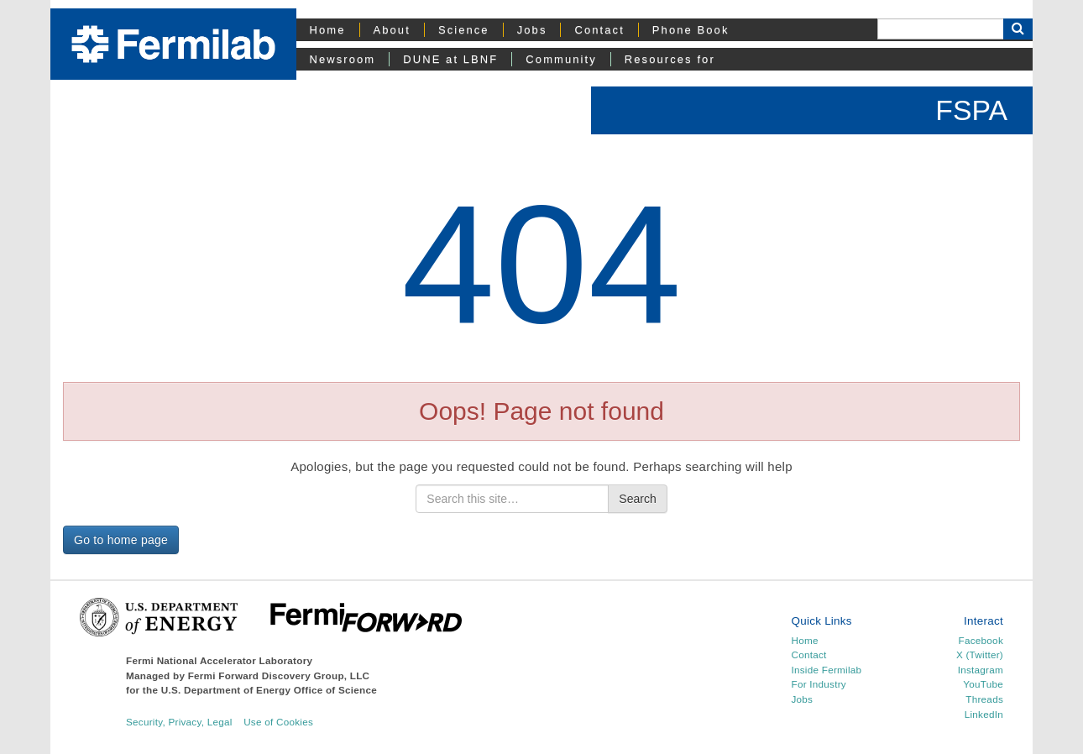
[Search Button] (1018, 28)
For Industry (819, 683)
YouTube (983, 683)
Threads (984, 699)
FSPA (971, 110)
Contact (599, 30)
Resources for (670, 59)
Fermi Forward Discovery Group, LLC (279, 675)
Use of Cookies (278, 721)
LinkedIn (984, 714)
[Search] (940, 28)
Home (328, 30)
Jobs (532, 30)
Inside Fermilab (827, 669)
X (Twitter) (979, 654)
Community (561, 59)
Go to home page (121, 540)
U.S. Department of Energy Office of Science (269, 689)
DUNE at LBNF (450, 59)
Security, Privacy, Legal (179, 721)
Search (637, 498)
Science (463, 30)
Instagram (980, 669)
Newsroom (343, 59)
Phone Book (691, 30)
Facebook (981, 640)
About (392, 30)
